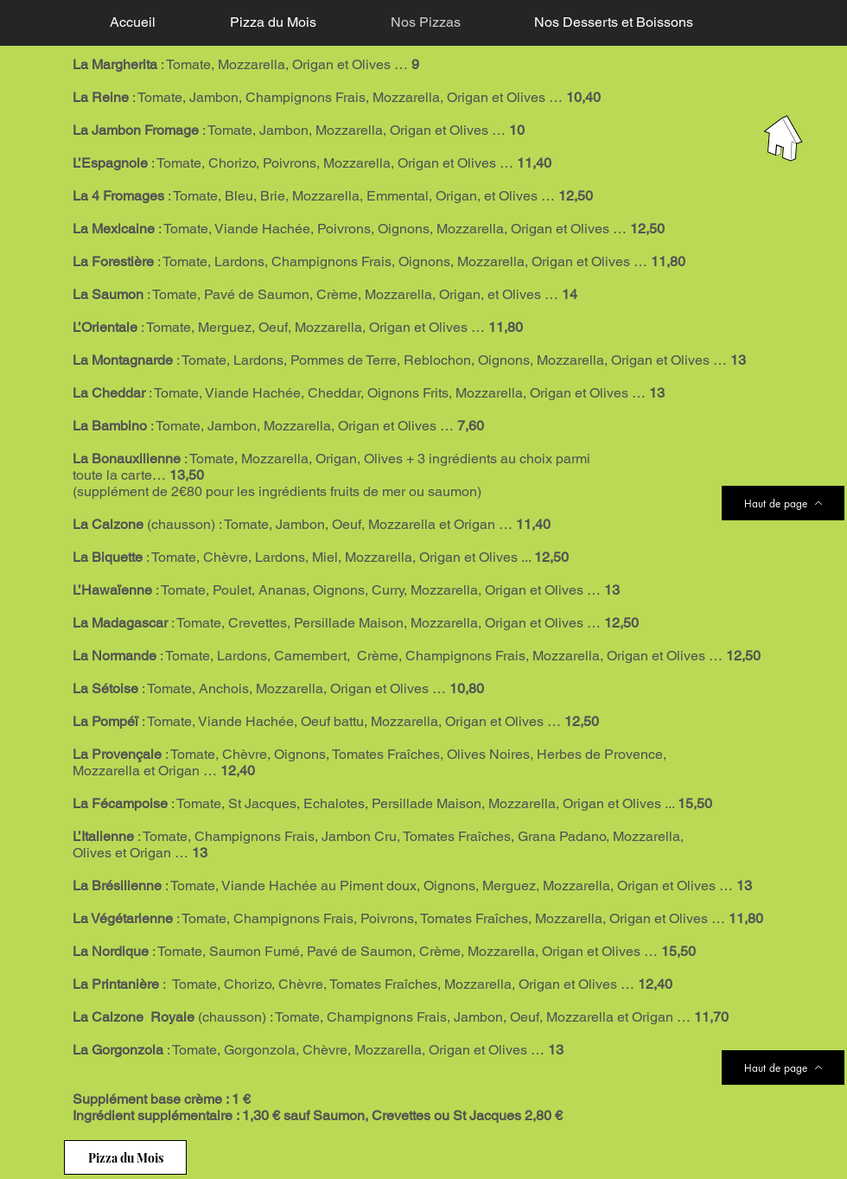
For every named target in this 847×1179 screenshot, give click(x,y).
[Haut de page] (783, 503)
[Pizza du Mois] (125, 1157)
